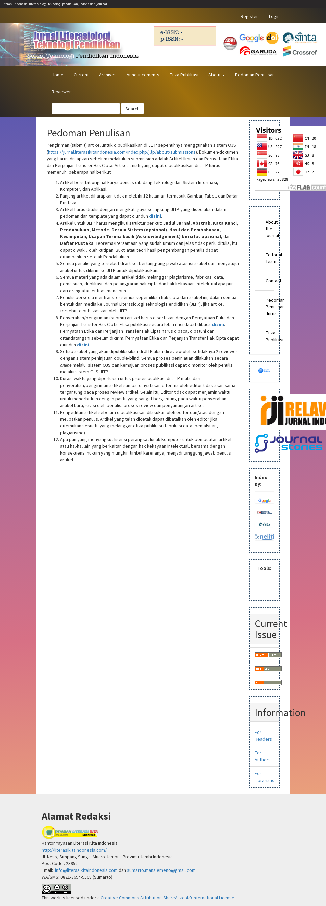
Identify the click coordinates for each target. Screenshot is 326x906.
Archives (108, 75)
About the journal (268, 228)
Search (132, 109)
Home (58, 75)
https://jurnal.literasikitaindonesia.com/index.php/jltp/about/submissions (122, 152)
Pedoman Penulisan (255, 75)
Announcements (143, 75)
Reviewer (61, 92)
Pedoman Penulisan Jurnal (268, 307)
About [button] (216, 75)
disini (155, 216)
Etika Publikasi (184, 75)
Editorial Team (268, 258)
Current (81, 75)
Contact (268, 281)
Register (249, 16)
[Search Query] (86, 108)
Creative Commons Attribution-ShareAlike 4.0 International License (167, 898)
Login (274, 16)
